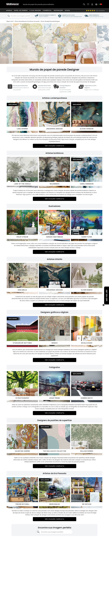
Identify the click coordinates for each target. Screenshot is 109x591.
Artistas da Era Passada (54, 473)
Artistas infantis (54, 259)
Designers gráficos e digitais (54, 312)
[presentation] (10, 43)
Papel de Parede (21, 10)
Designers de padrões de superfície (54, 420)
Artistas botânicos (54, 153)
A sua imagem (35, 10)
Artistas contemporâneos (54, 98)
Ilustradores (54, 206)
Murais (9, 10)
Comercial (47, 10)
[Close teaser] (104, 305)
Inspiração (58, 10)
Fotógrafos (54, 367)
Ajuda (67, 10)
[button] (106, 295)
